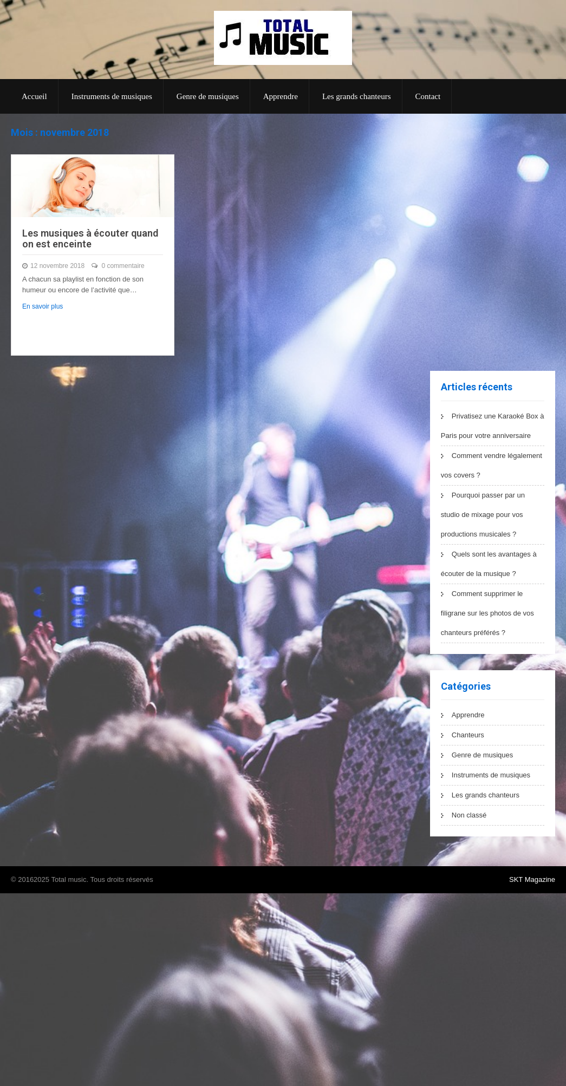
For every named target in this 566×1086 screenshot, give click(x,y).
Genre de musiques (208, 96)
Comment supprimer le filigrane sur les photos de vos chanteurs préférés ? (487, 613)
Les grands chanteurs (356, 96)
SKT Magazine (532, 879)
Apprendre (280, 96)
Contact (428, 96)
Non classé (469, 815)
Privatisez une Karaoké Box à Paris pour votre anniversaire (492, 426)
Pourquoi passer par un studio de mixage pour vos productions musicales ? (483, 514)
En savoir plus (42, 306)
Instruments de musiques (111, 96)
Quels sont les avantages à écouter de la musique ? (489, 564)
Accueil (34, 96)
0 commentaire (122, 266)
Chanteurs (468, 735)
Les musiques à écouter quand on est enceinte (90, 238)
